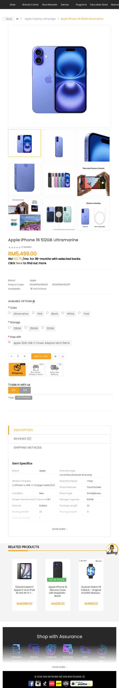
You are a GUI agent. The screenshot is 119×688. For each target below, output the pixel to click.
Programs (81, 4)
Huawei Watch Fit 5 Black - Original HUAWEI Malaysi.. (91, 590)
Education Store (98, 4)
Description (23, 430)
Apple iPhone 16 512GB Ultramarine (82, 19)
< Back (8, 18)
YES (25, 390)
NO (14, 390)
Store (12, 4)
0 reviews (26, 246)
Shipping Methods (28, 447)
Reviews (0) (22, 439)
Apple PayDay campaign (40, 19)
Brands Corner (30, 4)
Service (65, 4)
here (19, 263)
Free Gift (15, 337)
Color (13, 308)
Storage (15, 322)
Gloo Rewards (49, 4)
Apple (33, 280)
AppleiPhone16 (23, 397)
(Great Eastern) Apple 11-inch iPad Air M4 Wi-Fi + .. (24, 590)
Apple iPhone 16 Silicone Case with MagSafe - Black (58, 591)
